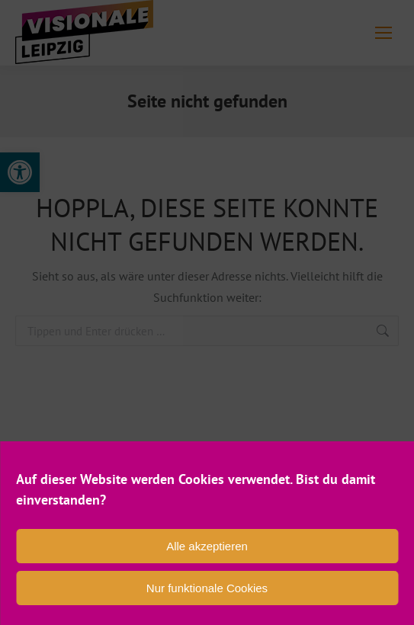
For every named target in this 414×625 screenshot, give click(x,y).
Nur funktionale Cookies (207, 588)
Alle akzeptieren (207, 546)
